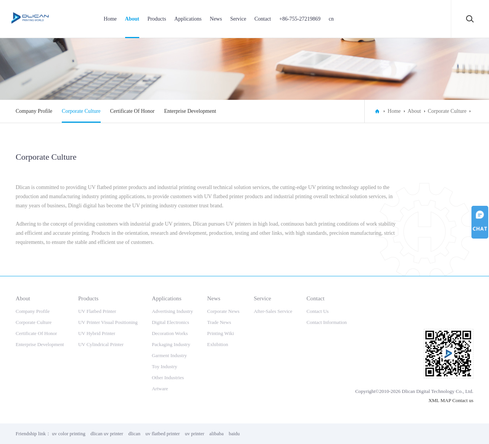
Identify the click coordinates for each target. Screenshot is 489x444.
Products (156, 19)
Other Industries (168, 377)
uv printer (194, 433)
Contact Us (317, 311)
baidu (234, 433)
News (216, 19)
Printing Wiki (220, 333)
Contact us (462, 400)
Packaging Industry (171, 344)
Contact (262, 19)
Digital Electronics (170, 322)
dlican (134, 433)
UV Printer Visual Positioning (108, 322)
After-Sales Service (273, 311)
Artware (160, 388)
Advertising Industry (172, 311)
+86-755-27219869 (299, 19)
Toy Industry (164, 366)
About (132, 19)
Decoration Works (170, 333)
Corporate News (223, 311)
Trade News (219, 322)
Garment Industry (169, 355)
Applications (188, 19)
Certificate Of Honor (132, 111)
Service (238, 19)
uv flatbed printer (162, 433)
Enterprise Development (190, 111)
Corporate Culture (81, 111)
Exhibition (217, 344)
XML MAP (439, 400)
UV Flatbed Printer (97, 311)
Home (110, 19)
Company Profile (34, 111)
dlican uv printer (106, 433)
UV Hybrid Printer (96, 333)
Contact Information (326, 322)
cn (331, 19)
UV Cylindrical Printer (101, 344)
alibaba (216, 433)
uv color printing (68, 433)
